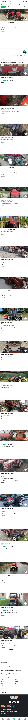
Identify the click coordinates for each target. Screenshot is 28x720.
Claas (2, 683)
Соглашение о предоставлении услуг (9, 711)
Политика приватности (6, 709)
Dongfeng (2, 685)
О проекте (3, 707)
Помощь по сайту (14, 699)
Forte (15, 688)
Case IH (15, 679)
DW (15, 685)
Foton (2, 690)
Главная (3, 719)
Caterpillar (2, 681)
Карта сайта (3, 713)
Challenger (16, 681)
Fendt (2, 688)
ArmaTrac (2, 679)
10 (16, 674)
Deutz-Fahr (16, 683)
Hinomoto (16, 690)
